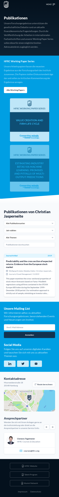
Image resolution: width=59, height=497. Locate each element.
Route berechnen (43, 384)
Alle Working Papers (16, 90)
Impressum (22, 491)
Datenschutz (35, 491)
